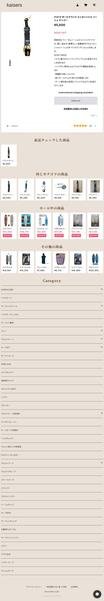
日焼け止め (6, 364)
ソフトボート (6, 298)
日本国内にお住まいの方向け (76, 109)
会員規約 (74, 587)
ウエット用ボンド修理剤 (11, 447)
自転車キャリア (7, 380)
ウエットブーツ (7, 463)
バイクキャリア (7, 372)
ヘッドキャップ (7, 438)
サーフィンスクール (9, 306)
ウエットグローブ (8, 471)
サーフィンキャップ (9, 521)
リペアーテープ (7, 562)
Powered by (52, 596)
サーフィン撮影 (7, 323)
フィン (3, 331)
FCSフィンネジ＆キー (10, 455)
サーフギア (5, 347)
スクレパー (5, 488)
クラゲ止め (6, 554)
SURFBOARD (7, 290)
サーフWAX (6, 513)
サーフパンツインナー (10, 537)
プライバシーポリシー (34, 587)
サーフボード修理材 (9, 430)
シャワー (4, 397)
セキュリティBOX (8, 389)
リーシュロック (7, 504)
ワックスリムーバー (9, 422)
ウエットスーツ (7, 339)
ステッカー (5, 405)
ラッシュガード (7, 571)
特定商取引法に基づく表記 (56, 587)
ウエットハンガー (8, 496)
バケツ (4, 546)
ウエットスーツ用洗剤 (10, 414)
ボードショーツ (7, 356)
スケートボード (7, 480)
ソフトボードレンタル (10, 314)
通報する (94, 116)
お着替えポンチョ (8, 529)
